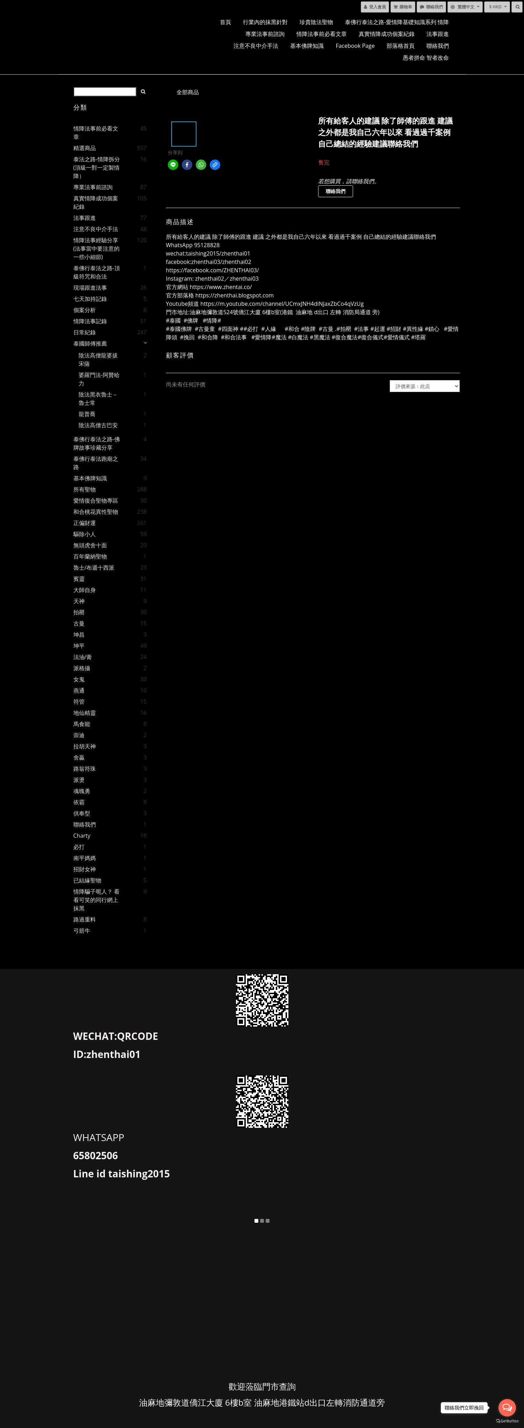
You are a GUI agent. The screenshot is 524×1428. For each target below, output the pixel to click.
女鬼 (79, 679)
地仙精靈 (84, 713)
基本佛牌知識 (307, 46)
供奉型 (81, 813)
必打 (79, 847)
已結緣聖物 (87, 880)
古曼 (79, 623)
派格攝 (81, 668)
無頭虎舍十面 (90, 545)
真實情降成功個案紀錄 (387, 34)
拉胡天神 (84, 746)
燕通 (79, 690)
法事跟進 (437, 34)
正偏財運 (84, 523)
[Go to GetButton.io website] (507, 1421)
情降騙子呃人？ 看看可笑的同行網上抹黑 (96, 900)
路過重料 (84, 919)
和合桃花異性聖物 (95, 512)
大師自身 (84, 590)
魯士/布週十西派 (94, 567)
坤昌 (79, 634)
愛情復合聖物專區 (95, 500)
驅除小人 (84, 534)
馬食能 (81, 724)
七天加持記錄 (90, 299)
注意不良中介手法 (256, 46)
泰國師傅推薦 (90, 343)
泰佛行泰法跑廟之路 (95, 463)
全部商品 (188, 92)
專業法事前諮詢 (265, 34)
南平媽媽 (84, 858)
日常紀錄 (84, 332)
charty (82, 835)
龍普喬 (87, 414)
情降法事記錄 (90, 321)
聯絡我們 (437, 46)
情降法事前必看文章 (321, 34)
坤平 (79, 646)
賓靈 (79, 579)
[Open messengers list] (507, 1407)
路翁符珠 (84, 768)
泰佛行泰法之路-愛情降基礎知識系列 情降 (397, 22)
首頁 (225, 22)
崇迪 (79, 735)
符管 (79, 701)
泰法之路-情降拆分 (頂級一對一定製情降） (96, 167)
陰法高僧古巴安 (98, 425)
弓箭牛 (81, 930)
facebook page (355, 46)
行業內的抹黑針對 (265, 22)
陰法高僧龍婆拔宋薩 (98, 360)
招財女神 (84, 869)
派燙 (79, 780)
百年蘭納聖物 (90, 556)
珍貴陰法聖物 (316, 22)
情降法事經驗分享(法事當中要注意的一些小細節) (96, 248)
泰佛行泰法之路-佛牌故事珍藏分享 (96, 443)
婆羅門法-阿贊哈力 (99, 379)
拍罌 (79, 612)
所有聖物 (84, 489)
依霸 (79, 802)
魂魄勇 (81, 791)
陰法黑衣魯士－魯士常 (98, 399)
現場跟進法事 (90, 287)
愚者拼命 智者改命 (426, 57)
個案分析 (84, 310)
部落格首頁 (401, 46)
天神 (79, 601)
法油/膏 (82, 657)
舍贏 (79, 757)
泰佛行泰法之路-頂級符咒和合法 (96, 272)
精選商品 (84, 148)
